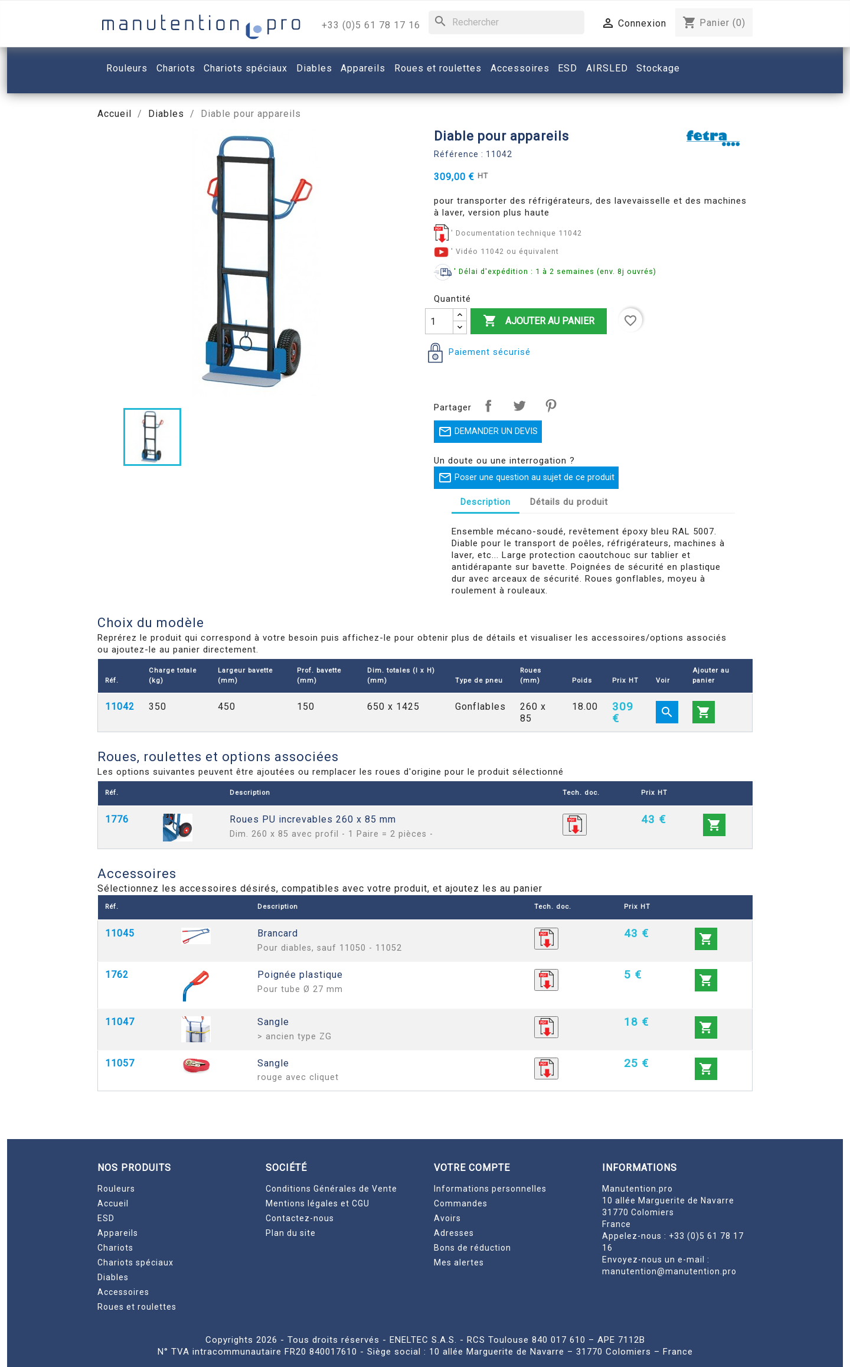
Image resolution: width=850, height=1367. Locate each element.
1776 (117, 819)
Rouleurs (116, 1188)
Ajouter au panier (538, 321)
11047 (120, 1021)
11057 (120, 1063)
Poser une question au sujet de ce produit (526, 478)
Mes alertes (459, 1262)
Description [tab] (485, 502)
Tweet (519, 405)
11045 (120, 933)
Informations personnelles (490, 1188)
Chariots (115, 1247)
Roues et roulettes (136, 1306)
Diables (113, 1277)
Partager (488, 405)
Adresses (454, 1233)
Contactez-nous (300, 1218)
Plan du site (291, 1233)
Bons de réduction (472, 1247)
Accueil (113, 1203)
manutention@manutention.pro (669, 1271)
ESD (106, 1218)
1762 (117, 974)
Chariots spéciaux (135, 1262)
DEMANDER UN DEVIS (488, 432)
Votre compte (472, 1167)
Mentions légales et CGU (318, 1203)
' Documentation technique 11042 (516, 233)
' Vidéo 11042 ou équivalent (505, 251)
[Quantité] (439, 321)
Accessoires (123, 1292)
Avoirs (447, 1218)
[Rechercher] (506, 22)
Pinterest (551, 405)
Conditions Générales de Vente (331, 1188)
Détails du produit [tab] (569, 502)
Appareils (117, 1233)
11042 (120, 706)
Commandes (461, 1203)
